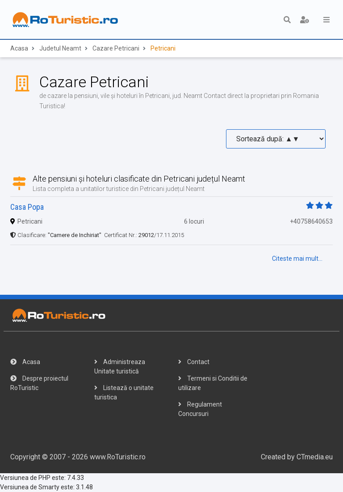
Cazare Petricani (115, 48)
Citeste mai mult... (297, 258)
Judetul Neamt (60, 48)
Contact (193, 361)
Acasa (19, 48)
